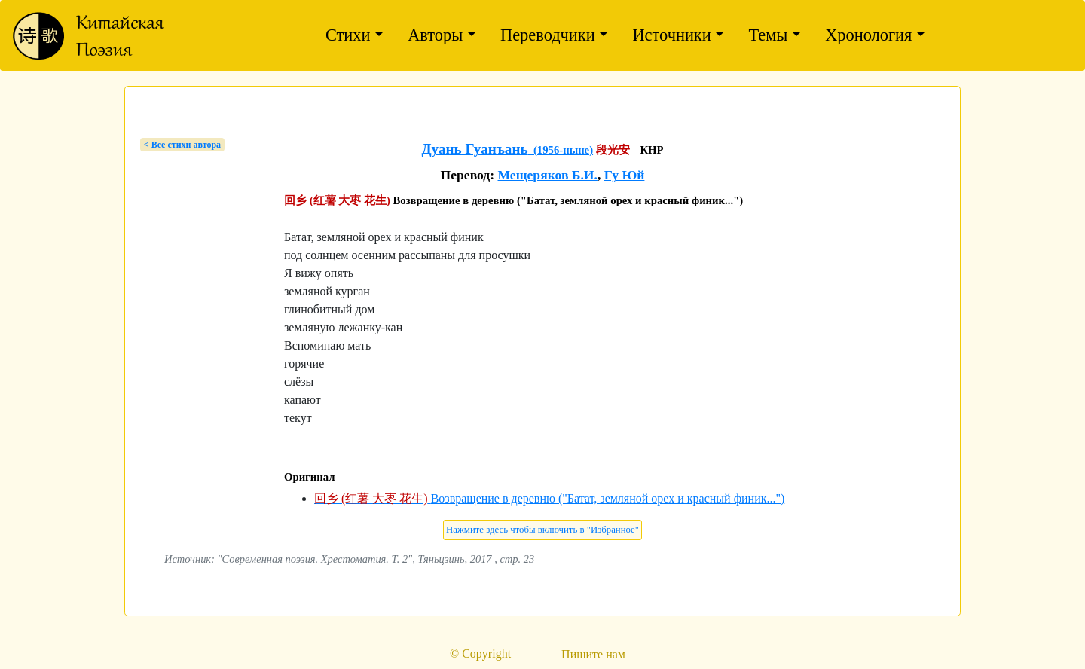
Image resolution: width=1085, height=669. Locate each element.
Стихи (348, 35)
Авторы (435, 35)
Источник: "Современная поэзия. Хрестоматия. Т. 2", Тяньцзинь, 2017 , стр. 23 (349, 559)
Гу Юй (624, 174)
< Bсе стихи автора (182, 144)
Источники (671, 35)
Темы (767, 35)
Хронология (868, 35)
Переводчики (547, 35)
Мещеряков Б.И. (548, 174)
